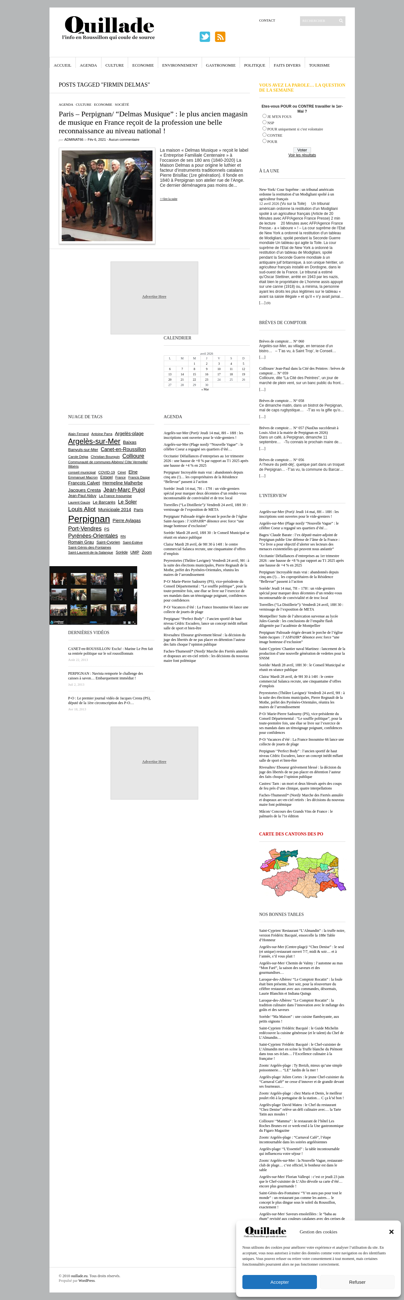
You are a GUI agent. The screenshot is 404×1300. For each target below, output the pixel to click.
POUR (272, 142)
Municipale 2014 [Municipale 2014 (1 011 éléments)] (114, 509)
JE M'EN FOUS (279, 116)
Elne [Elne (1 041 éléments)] (132, 472)
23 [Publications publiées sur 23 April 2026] (206, 379)
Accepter (279, 1282)
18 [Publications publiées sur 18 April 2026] (231, 374)
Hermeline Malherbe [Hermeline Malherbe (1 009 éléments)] (122, 482)
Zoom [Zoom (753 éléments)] (147, 552)
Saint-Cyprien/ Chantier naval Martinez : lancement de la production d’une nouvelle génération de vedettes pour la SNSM (302, 653)
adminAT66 (74, 139)
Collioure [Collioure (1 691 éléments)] (133, 456)
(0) (269, 303)
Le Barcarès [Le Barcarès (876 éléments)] (104, 502)
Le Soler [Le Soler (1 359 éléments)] (127, 502)
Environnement (180, 65)
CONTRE (274, 135)
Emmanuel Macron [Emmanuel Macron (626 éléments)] (83, 477)
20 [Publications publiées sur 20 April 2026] (170, 379)
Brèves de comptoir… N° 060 (281, 341)
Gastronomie (221, 65)
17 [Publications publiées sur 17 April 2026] (218, 374)
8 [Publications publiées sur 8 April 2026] (194, 369)
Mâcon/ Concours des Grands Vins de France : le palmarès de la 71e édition (296, 813)
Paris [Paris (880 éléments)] (138, 509)
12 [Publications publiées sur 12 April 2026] (243, 369)
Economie (143, 65)
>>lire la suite (169, 199)
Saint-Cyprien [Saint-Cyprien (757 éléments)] (108, 542)
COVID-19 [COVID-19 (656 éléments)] (106, 472)
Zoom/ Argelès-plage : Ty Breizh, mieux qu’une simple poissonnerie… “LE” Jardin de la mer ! (300, 1067)
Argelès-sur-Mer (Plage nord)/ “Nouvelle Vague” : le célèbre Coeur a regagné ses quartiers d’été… (299, 525)
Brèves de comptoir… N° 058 (281, 401)
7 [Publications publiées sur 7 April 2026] (182, 369)
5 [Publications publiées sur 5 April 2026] (243, 363)
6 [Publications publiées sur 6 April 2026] (170, 369)
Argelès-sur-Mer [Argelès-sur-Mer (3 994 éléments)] (94, 441)
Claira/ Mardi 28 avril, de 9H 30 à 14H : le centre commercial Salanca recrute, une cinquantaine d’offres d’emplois (300, 681)
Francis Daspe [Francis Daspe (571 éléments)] (139, 477)
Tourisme (319, 65)
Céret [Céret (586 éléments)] (121, 472)
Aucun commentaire (124, 139)
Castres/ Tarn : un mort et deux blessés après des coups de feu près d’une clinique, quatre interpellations (300, 785)
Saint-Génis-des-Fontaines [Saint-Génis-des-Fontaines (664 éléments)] (89, 547)
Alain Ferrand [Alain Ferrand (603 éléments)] (78, 434)
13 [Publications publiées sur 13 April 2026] (170, 374)
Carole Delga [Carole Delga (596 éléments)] (78, 457)
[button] (391, 1232)
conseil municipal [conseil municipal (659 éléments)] (82, 472)
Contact (267, 20)
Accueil (62, 65)
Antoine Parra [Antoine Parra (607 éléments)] (101, 434)
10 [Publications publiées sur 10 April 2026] (218, 369)
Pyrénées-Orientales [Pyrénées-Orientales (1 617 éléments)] (93, 536)
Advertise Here (154, 296)
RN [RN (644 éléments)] (123, 536)
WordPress (87, 1280)
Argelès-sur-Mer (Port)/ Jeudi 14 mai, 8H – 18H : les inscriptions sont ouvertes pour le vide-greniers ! (299, 514)
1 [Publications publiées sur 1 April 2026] (194, 363)
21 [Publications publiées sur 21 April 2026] (182, 379)
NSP (270, 123)
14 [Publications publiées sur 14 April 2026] (182, 374)
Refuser (357, 1282)
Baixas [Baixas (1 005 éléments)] (130, 442)
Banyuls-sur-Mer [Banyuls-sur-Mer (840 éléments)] (83, 449)
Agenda (88, 65)
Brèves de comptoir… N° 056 (281, 460)
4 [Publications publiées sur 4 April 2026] (231, 363)
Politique (254, 65)
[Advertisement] (88, 373)
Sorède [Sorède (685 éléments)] (122, 552)
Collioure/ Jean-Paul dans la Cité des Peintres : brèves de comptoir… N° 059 (302, 370)
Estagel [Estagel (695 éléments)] (106, 477)
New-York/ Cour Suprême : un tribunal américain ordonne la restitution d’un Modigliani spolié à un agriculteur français (296, 194)
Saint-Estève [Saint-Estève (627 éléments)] (133, 542)
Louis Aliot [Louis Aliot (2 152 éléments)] (82, 509)
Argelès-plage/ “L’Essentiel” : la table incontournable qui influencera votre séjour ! (299, 1151)
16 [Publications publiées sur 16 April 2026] (206, 374)
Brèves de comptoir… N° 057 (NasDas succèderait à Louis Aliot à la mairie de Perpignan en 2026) (299, 430)
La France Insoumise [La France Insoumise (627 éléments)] (115, 496)
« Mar (205, 389)
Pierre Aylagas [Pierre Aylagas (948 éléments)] (127, 520)
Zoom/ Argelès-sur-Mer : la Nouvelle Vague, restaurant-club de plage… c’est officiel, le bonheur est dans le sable (301, 1165)
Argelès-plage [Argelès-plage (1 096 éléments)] (129, 433)
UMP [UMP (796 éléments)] (134, 552)
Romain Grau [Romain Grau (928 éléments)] (81, 542)
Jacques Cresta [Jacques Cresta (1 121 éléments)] (84, 490)
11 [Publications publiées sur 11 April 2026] (231, 369)
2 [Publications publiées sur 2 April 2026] (206, 363)
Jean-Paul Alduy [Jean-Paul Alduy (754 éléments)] (82, 496)
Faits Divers (287, 65)
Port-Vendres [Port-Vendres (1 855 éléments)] (85, 528)
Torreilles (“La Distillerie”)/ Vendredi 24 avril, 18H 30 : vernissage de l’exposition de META (301, 607)
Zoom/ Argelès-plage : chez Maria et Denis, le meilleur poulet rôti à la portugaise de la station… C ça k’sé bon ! (301, 1095)
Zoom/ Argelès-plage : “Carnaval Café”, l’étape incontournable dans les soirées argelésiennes (295, 1139)
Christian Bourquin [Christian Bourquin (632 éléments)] (105, 457)
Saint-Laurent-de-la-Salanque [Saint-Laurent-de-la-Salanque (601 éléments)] (90, 552)
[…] (262, 303)
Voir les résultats (302, 155)
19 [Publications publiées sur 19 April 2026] (243, 374)
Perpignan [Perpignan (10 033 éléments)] (89, 519)
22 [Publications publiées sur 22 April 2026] (194, 379)
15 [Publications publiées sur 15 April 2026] (194, 374)
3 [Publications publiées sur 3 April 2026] (219, 363)
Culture (115, 65)
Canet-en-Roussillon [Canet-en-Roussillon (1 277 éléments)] (123, 449)
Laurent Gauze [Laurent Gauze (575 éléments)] (79, 502)
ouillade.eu (79, 1276)
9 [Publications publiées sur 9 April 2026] (206, 369)
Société (122, 104)
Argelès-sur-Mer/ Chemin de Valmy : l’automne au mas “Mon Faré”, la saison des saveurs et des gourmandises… (301, 968)
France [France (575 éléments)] (120, 477)
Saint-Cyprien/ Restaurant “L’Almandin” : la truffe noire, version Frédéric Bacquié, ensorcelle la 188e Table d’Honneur (302, 935)
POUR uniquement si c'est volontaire (295, 129)
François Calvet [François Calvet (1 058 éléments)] (84, 482)
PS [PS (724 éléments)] (106, 529)
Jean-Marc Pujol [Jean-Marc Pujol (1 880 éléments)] (124, 489)
